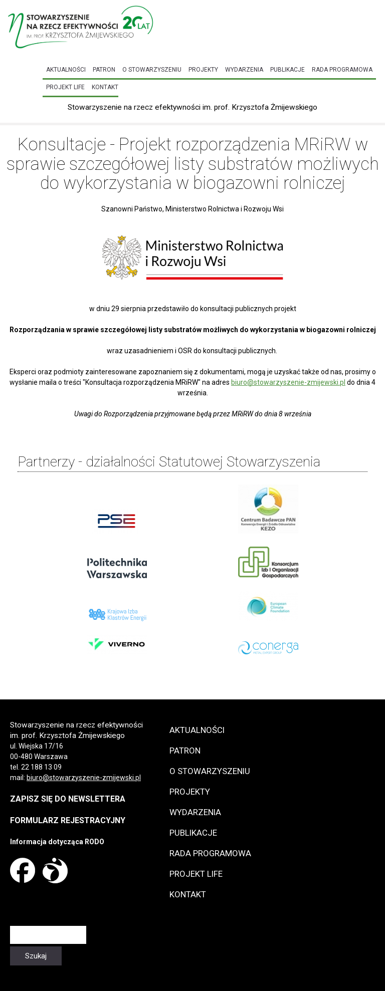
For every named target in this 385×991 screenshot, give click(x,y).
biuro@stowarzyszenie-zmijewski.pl (288, 382)
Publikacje (287, 69)
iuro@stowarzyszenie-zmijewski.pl (86, 778)
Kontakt (105, 87)
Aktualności (66, 69)
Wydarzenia (244, 69)
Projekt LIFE (65, 87)
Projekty (203, 69)
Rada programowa (342, 69)
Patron (104, 69)
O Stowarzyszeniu (151, 69)
